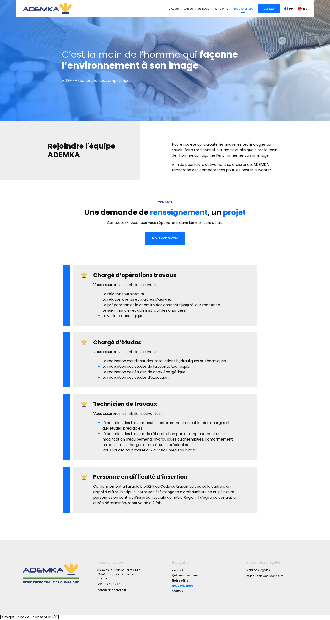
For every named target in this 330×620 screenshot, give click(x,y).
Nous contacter (165, 238)
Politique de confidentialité (264, 576)
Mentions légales (258, 570)
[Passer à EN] (301, 9)
